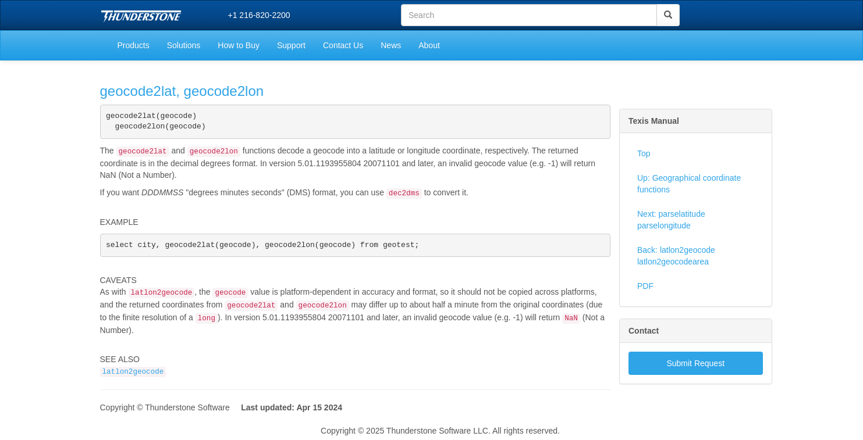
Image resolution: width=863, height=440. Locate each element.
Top (644, 153)
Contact (643, 330)
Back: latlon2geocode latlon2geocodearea (676, 255)
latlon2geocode (133, 375)
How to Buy (239, 45)
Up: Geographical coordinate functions (689, 183)
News (391, 45)
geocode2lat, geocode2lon (182, 91)
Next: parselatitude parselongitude (671, 219)
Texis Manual (653, 121)
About (429, 45)
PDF (645, 286)
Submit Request (695, 363)
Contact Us (343, 45)
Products (134, 45)
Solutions (184, 45)
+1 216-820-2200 (259, 15)
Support (291, 45)
